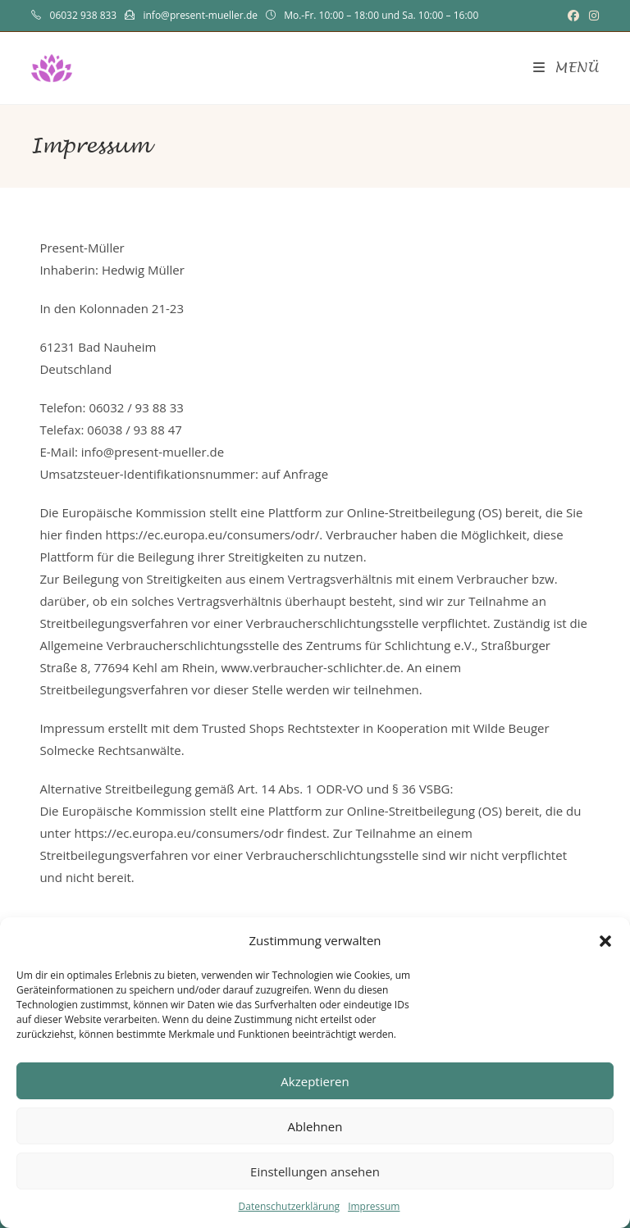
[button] (605, 941)
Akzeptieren (315, 1081)
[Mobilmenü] (566, 68)
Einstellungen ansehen (315, 1171)
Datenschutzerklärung (289, 1206)
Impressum (373, 1206)
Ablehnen (315, 1126)
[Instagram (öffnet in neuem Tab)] (591, 15)
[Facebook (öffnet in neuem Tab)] (573, 15)
